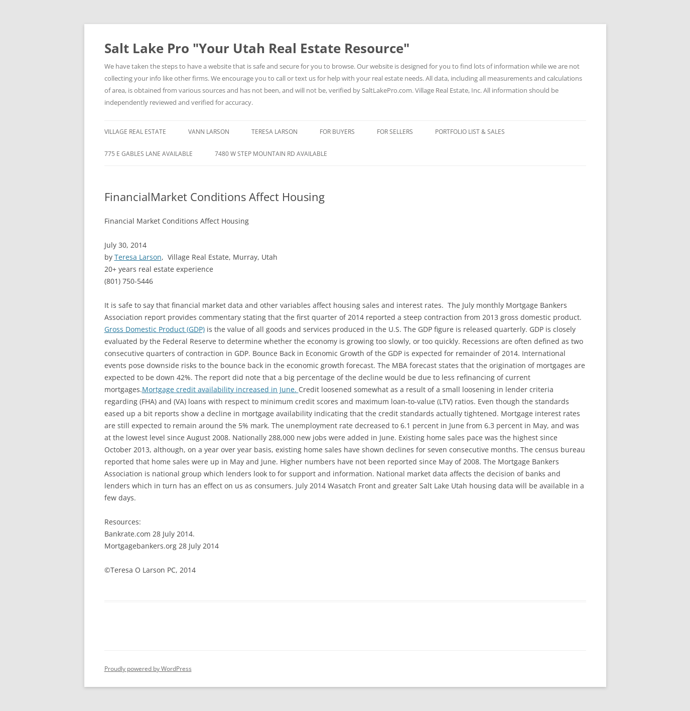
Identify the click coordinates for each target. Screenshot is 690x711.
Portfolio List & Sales (470, 131)
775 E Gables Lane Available (148, 153)
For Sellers (395, 131)
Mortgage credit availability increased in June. (220, 389)
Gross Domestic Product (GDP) (154, 329)
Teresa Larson (274, 131)
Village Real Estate (135, 131)
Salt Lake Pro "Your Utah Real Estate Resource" (256, 48)
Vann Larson (208, 131)
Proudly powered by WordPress (148, 668)
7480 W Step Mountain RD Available (271, 153)
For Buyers (337, 131)
